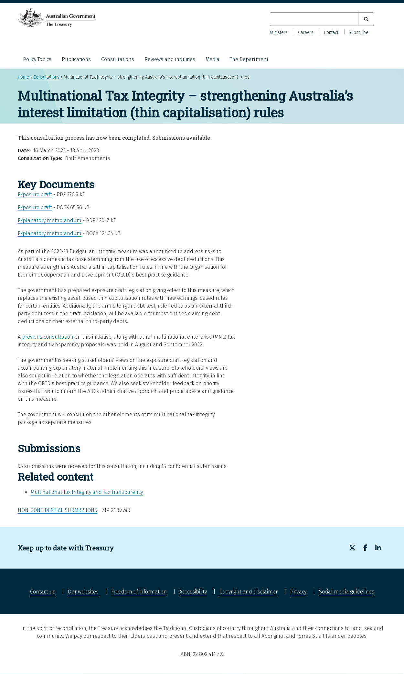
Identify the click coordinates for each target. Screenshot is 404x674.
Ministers (279, 32)
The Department (249, 59)
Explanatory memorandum (49, 220)
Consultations (117, 59)
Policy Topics (37, 59)
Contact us (42, 592)
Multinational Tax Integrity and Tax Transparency (87, 492)
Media (212, 59)
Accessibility (193, 592)
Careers (306, 32)
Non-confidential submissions (57, 510)
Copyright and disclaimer (248, 592)
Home (23, 77)
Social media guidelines (346, 592)
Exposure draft (35, 194)
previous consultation (47, 337)
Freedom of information (139, 592)
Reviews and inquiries (169, 59)
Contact (331, 32)
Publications (76, 59)
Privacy (298, 592)
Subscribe (358, 32)
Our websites (83, 592)
